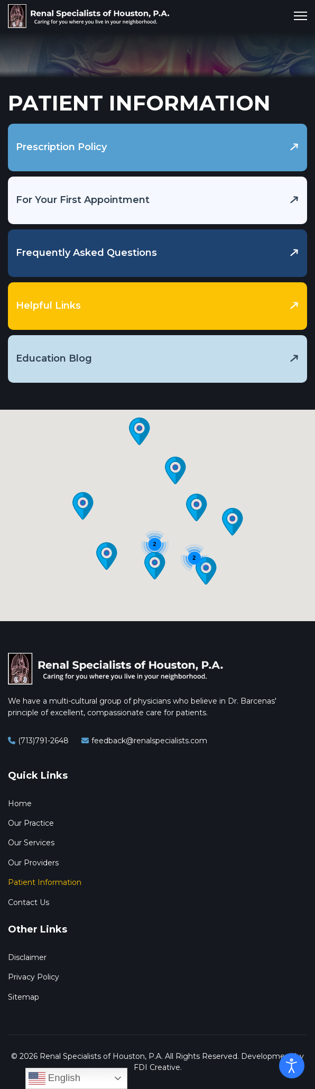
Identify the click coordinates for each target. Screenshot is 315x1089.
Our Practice (31, 823)
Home (20, 803)
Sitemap (23, 997)
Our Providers (33, 862)
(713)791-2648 (43, 740)
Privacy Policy (33, 977)
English (54, 1078)
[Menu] (300, 16)
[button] (83, 506)
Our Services (31, 842)
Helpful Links (48, 305)
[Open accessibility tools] (291, 1065)
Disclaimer (27, 957)
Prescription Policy (61, 147)
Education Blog (54, 358)
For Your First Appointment (83, 200)
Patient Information (44, 882)
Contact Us (28, 902)
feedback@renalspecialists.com (149, 740)
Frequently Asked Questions (86, 253)
